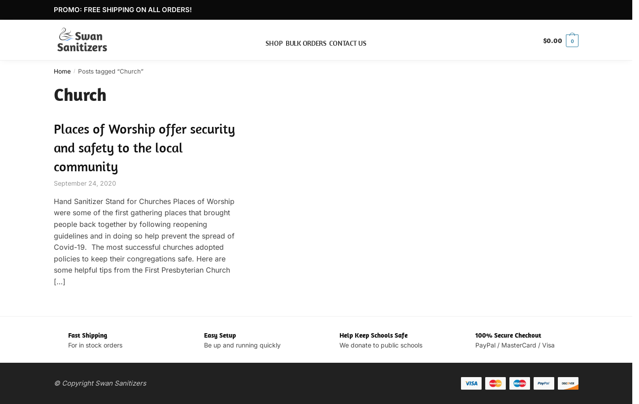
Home (62, 71)
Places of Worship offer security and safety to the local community (144, 147)
